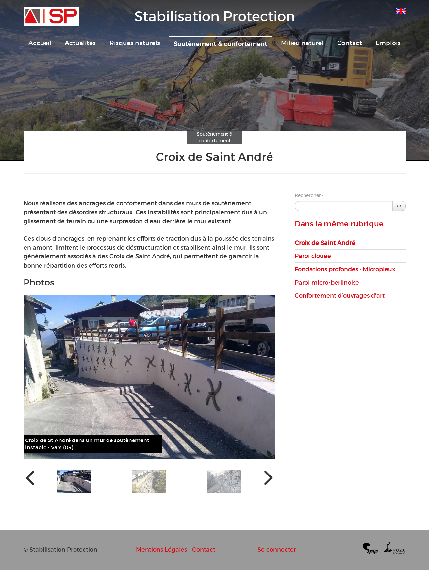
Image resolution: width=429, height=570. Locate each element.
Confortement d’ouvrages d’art (340, 295)
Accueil (39, 43)
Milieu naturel (302, 43)
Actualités (80, 43)
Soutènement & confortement (220, 44)
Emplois (388, 43)
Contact (349, 43)
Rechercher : (309, 195)
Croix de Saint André (325, 243)
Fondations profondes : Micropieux (345, 269)
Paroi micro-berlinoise (327, 282)
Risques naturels (134, 43)
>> (399, 206)
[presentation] (30, 477)
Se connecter (276, 549)
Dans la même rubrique (339, 223)
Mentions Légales (161, 549)
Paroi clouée (313, 256)
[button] (74, 481)
